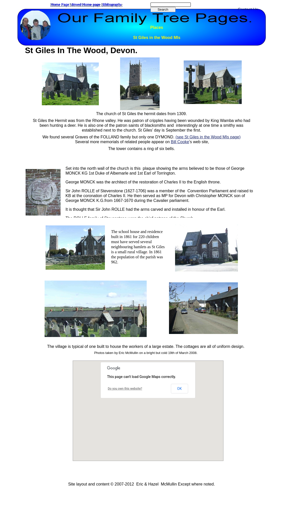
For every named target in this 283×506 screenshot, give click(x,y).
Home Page (60, 4)
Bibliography (112, 4)
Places (156, 27)
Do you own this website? (125, 388)
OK (179, 389)
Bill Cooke (180, 142)
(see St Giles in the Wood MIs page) (208, 137)
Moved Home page (86, 4)
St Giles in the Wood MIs (156, 37)
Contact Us (248, 9)
